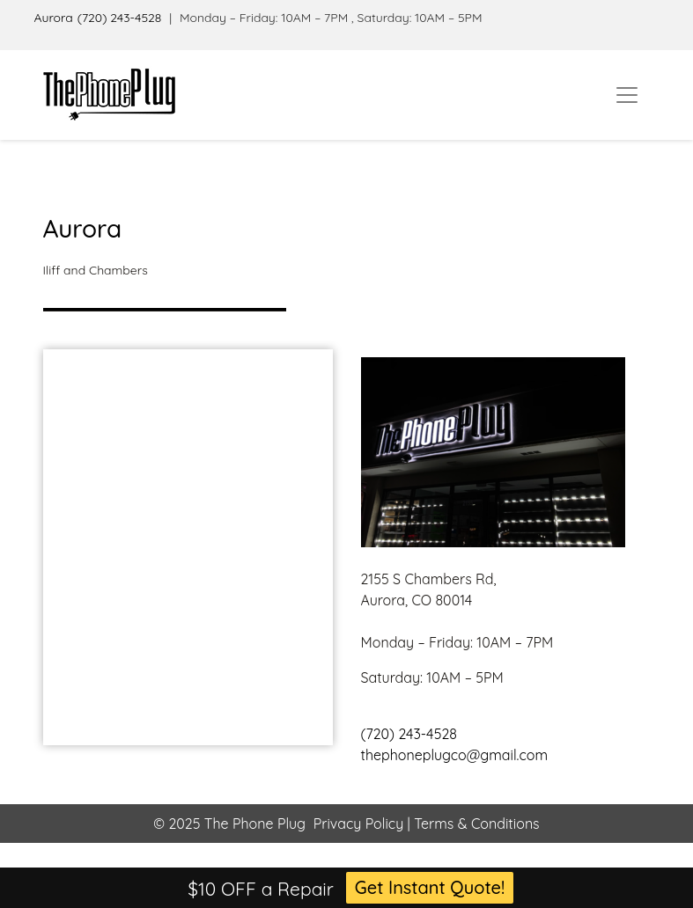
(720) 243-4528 (119, 18)
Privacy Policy (358, 823)
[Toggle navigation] (627, 95)
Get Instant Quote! (430, 887)
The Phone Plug (255, 823)
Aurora (53, 18)
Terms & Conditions (475, 823)
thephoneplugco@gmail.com (455, 755)
